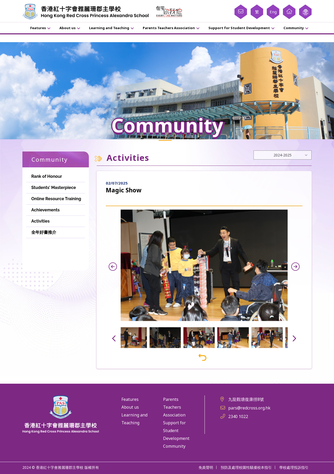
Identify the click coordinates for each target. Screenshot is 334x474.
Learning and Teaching (109, 28)
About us (67, 28)
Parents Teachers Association (169, 28)
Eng (273, 11)
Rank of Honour (46, 176)
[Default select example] (282, 155)
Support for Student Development (239, 28)
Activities (40, 221)
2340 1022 (238, 416)
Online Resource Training (56, 198)
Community (293, 28)
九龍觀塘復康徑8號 (246, 399)
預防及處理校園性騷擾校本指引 (246, 467)
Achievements (45, 209)
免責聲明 (206, 467)
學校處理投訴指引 (293, 467)
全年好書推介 (43, 232)
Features (38, 28)
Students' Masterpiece (53, 187)
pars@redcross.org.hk (249, 408)
